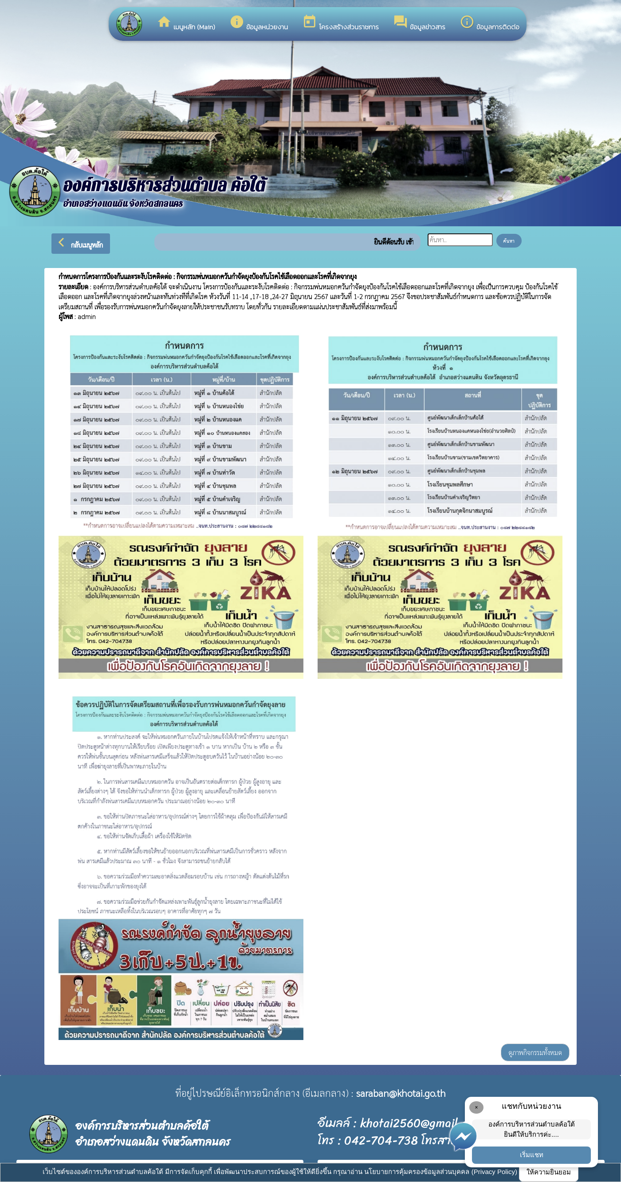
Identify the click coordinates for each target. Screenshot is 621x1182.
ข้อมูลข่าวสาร (419, 23)
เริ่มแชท (531, 1154)
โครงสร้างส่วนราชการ (340, 23)
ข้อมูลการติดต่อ (489, 23)
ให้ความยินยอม (549, 1172)
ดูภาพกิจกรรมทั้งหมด (535, 1052)
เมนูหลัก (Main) (186, 23)
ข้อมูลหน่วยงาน (258, 23)
